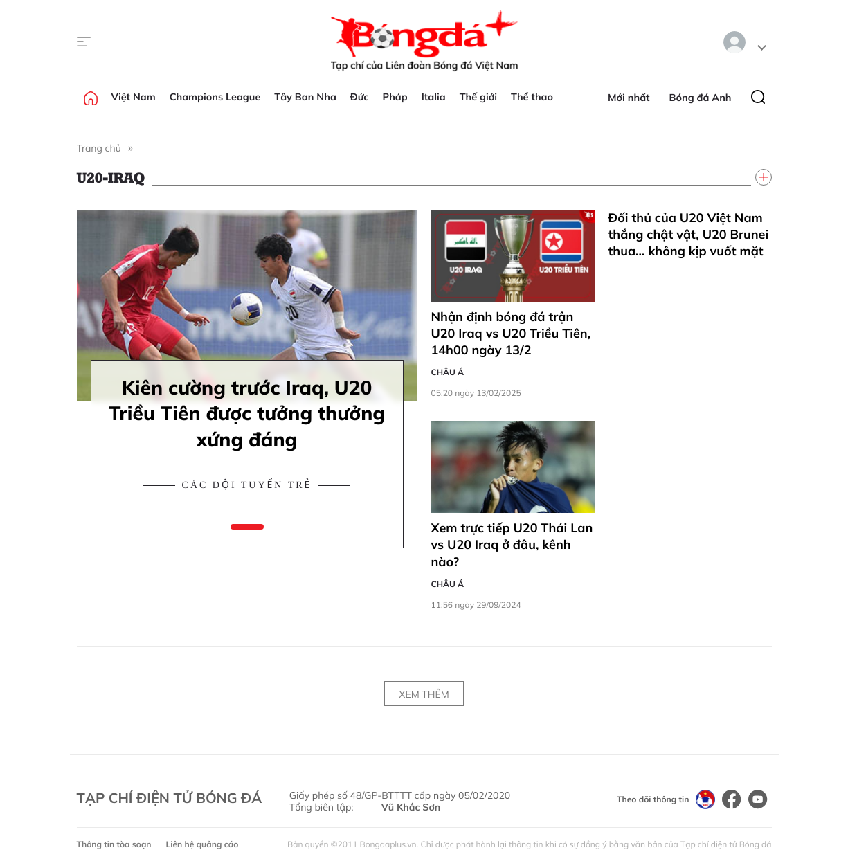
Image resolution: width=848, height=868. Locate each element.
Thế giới (478, 97)
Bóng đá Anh (700, 97)
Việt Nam (133, 97)
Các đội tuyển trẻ (247, 485)
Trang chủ (99, 148)
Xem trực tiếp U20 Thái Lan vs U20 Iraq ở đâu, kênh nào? (512, 545)
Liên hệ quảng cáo (202, 844)
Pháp (395, 97)
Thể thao (532, 97)
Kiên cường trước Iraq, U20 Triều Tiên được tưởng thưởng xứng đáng (247, 413)
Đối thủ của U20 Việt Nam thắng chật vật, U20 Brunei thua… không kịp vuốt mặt (688, 235)
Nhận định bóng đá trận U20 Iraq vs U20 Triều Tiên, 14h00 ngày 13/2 (511, 334)
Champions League (215, 97)
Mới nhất (628, 97)
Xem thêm (424, 694)
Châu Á (447, 372)
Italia (434, 97)
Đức (359, 97)
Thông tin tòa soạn (114, 844)
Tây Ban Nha (305, 97)
